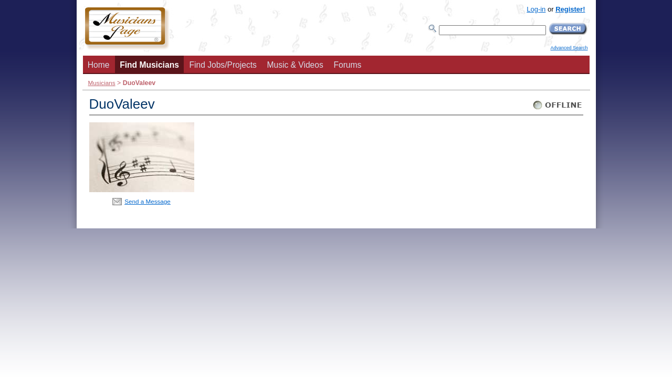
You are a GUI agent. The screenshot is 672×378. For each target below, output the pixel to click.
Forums (347, 64)
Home (99, 64)
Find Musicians (149, 64)
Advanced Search (568, 47)
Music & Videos (295, 64)
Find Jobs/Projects (223, 64)
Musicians (102, 82)
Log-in (536, 9)
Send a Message (147, 201)
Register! (570, 9)
